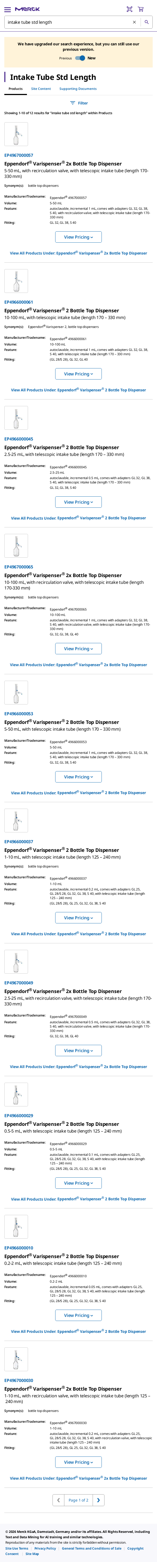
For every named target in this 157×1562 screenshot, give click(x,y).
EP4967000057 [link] (18, 155)
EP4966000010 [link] (18, 1248)
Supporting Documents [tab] (78, 88)
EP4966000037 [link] (18, 842)
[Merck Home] (27, 9)
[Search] (146, 22)
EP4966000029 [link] (18, 1116)
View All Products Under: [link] (78, 253)
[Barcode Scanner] (129, 9)
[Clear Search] (134, 22)
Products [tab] (16, 88)
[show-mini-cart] (145, 9)
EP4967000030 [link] (18, 1380)
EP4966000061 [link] (18, 302)
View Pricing (78, 237)
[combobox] (78, 22)
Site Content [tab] (41, 88)
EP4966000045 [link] (18, 439)
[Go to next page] (98, 1500)
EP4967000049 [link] (18, 983)
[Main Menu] (7, 9)
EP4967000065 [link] (18, 567)
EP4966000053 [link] (18, 714)
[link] (76, 171)
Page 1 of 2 (78, 1500)
